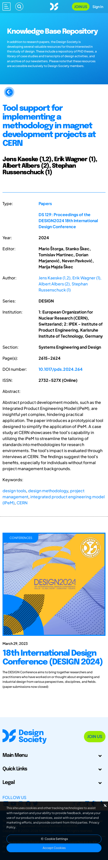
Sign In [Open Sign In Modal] (97, 6)
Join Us (80, 6)
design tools (14, 490)
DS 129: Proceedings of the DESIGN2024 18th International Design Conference (68, 220)
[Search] (19, 7)
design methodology (48, 490)
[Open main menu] (7, 7)
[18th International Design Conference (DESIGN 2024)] (54, 667)
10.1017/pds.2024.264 (60, 369)
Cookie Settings (54, 839)
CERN (22, 502)
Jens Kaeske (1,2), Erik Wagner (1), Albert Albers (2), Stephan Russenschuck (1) (70, 283)
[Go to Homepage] (54, 6)
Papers (45, 203)
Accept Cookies (54, 848)
